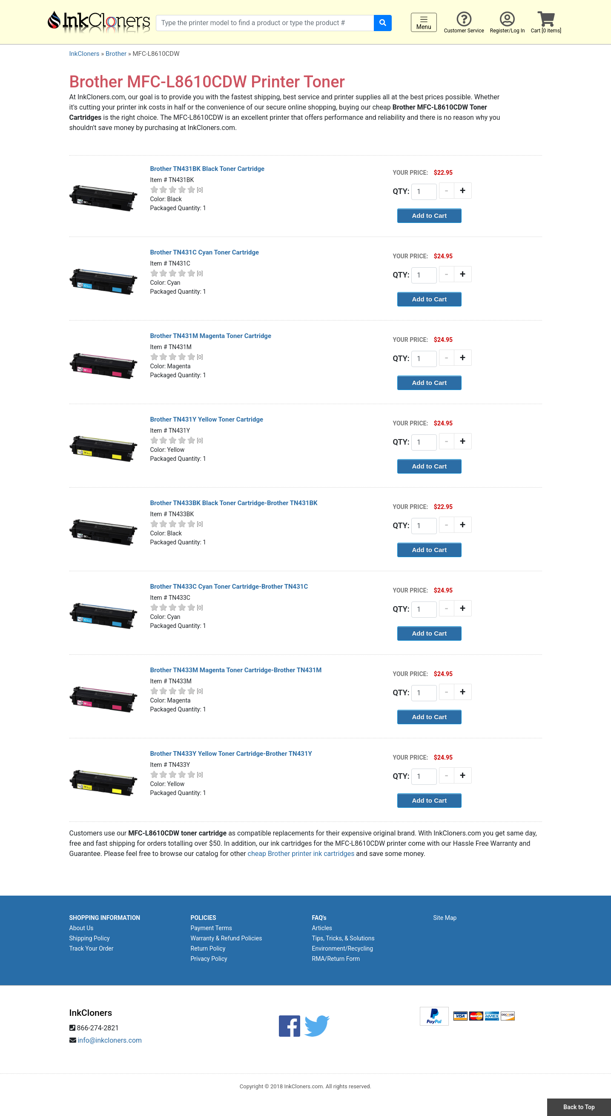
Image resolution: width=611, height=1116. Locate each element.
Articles (322, 928)
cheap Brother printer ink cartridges (301, 854)
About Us (81, 928)
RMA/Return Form (336, 958)
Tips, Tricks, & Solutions (343, 938)
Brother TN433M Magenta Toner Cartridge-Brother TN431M (236, 670)
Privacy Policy (209, 958)
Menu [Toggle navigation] (423, 22)
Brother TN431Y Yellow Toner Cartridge (207, 419)
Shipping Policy (89, 938)
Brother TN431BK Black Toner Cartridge (207, 169)
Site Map (445, 917)
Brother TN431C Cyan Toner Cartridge (204, 252)
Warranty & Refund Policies (226, 938)
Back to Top (579, 1107)
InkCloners (84, 54)
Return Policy (208, 948)
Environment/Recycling (342, 948)
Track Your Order (91, 948)
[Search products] (265, 23)
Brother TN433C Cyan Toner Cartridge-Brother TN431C (229, 586)
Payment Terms (211, 928)
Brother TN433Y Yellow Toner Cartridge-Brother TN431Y (231, 753)
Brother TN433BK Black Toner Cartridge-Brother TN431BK (234, 503)
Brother (116, 54)
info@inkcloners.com (109, 1040)
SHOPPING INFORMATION (105, 917)
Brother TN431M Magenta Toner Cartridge (211, 336)
